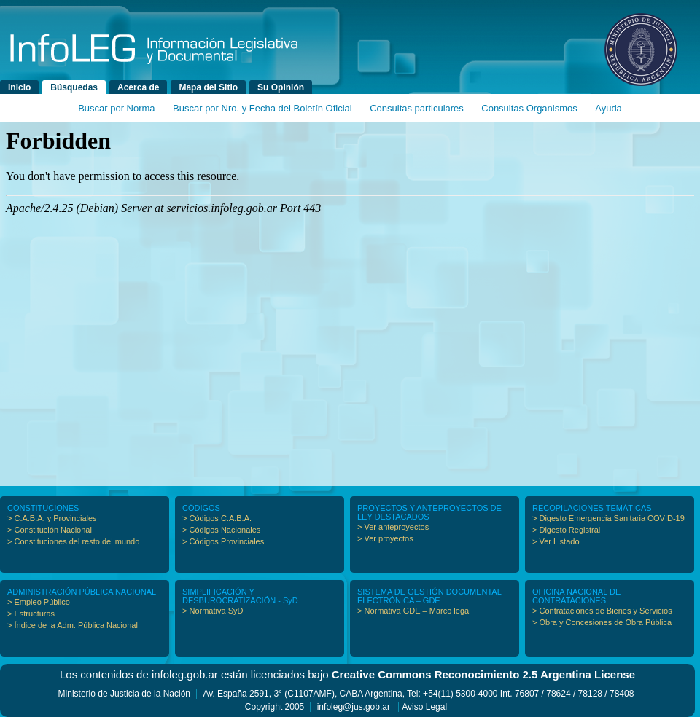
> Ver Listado (556, 541)
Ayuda (608, 108)
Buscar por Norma (116, 108)
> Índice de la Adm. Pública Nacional (72, 625)
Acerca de (138, 87)
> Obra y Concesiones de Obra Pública (602, 622)
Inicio (19, 87)
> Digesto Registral (566, 529)
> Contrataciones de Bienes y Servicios (602, 610)
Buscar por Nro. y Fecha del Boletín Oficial (262, 108)
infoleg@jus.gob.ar (353, 707)
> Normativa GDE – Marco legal (414, 610)
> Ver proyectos (385, 538)
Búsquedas (74, 87)
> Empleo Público (38, 602)
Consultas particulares (417, 108)
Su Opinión (280, 87)
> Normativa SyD (212, 610)
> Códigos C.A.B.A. (217, 518)
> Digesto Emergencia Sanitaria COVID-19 (608, 518)
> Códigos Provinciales (223, 541)
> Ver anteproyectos (393, 526)
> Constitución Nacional (49, 529)
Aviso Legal (424, 707)
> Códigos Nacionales (221, 529)
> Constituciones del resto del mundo (73, 541)
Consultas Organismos (529, 108)
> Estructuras (31, 613)
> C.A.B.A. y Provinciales (52, 518)
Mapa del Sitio (208, 87)
